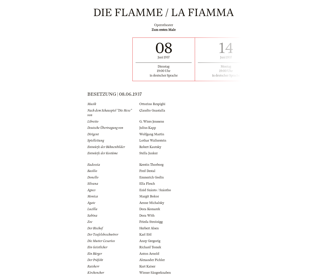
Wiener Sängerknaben (155, 273)
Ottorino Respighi (152, 104)
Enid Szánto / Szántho (155, 190)
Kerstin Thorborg (151, 165)
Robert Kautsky (150, 147)
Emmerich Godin (151, 177)
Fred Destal (147, 171)
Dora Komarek (149, 209)
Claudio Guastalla (152, 110)
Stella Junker (148, 153)
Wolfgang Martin (151, 134)
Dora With (147, 215)
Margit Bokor (149, 196)
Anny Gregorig (149, 241)
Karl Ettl (145, 234)
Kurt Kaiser (147, 266)
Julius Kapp (147, 128)
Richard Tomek (150, 247)
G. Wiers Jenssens (151, 121)
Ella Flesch (147, 184)
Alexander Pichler (152, 260)
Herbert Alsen (149, 228)
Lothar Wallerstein (152, 140)
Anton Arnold (149, 254)
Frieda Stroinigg (151, 222)
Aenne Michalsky (151, 203)
